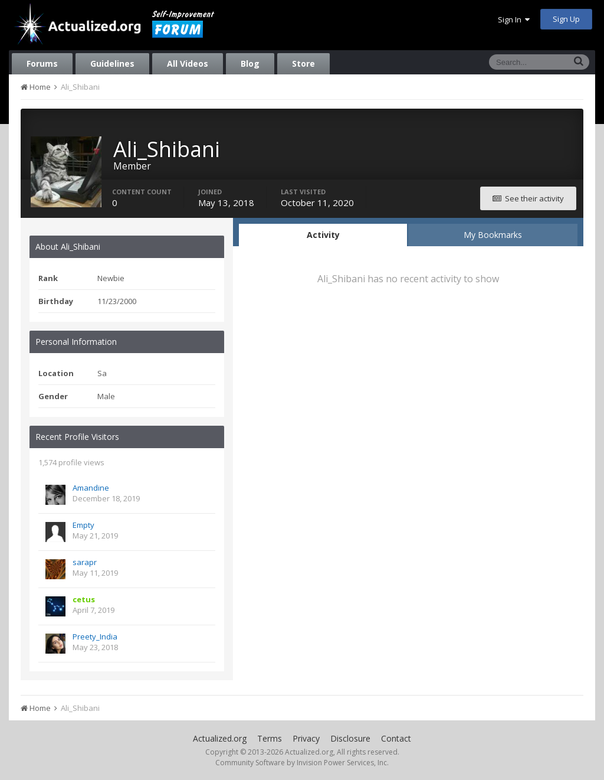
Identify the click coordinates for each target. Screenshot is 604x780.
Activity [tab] (323, 234)
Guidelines (112, 63)
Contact (396, 738)
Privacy (306, 738)
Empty (83, 525)
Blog (250, 63)
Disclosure (350, 738)
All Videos (187, 63)
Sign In (514, 19)
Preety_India (95, 636)
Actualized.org (220, 738)
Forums (42, 63)
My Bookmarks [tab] (493, 234)
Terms (269, 738)
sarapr (85, 562)
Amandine (91, 487)
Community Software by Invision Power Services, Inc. (302, 763)
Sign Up (566, 19)
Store (303, 63)
